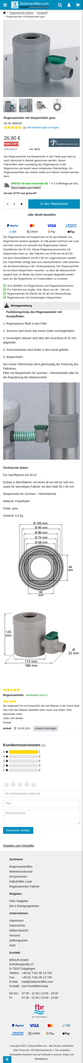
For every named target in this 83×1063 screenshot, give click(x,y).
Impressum (16, 920)
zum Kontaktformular (35, 986)
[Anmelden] (68, 5)
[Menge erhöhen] (21, 204)
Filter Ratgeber (18, 901)
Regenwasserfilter (20, 866)
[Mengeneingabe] (14, 204)
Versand (14, 935)
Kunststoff (42, 12)
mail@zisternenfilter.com (37, 981)
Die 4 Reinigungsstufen (24, 906)
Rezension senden (18, 830)
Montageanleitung (18, 305)
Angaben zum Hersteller (18, 845)
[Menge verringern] (7, 204)
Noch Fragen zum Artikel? (26, 187)
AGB (12, 945)
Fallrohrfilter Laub (20, 881)
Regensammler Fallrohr (21, 12)
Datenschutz (17, 925)
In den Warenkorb (54, 204)
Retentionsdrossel (20, 871)
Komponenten (18, 876)
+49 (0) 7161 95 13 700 (37, 973)
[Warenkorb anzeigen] (77, 5)
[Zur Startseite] (30, 4)
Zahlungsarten (18, 940)
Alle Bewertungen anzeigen (43, 127)
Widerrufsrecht (18, 930)
